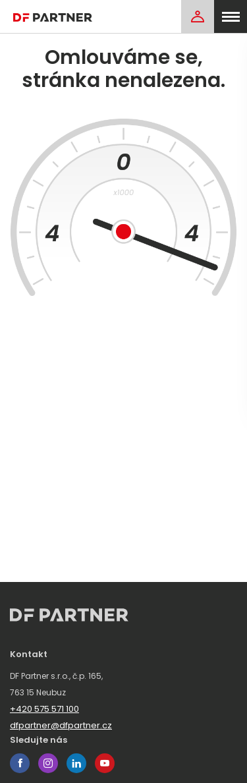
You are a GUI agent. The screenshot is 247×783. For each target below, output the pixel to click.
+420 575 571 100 (44, 709)
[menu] (230, 16)
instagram (48, 763)
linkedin (76, 763)
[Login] (197, 16)
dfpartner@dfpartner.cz (61, 725)
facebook (20, 763)
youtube (105, 763)
